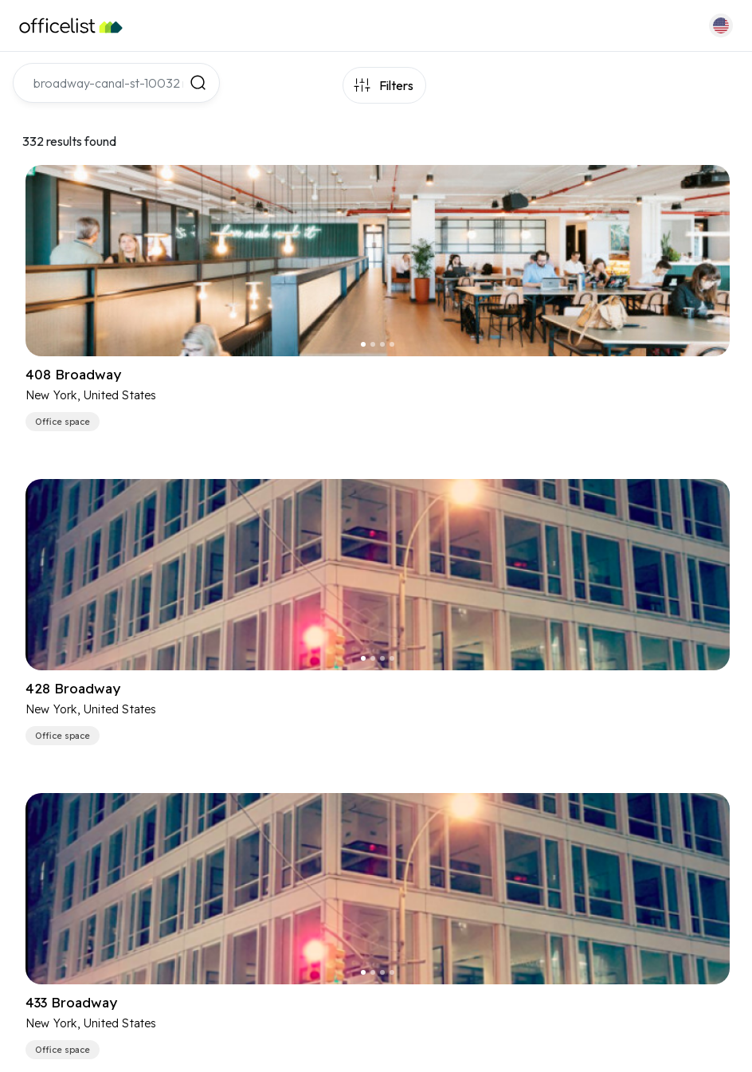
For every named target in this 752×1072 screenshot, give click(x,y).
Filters (396, 85)
